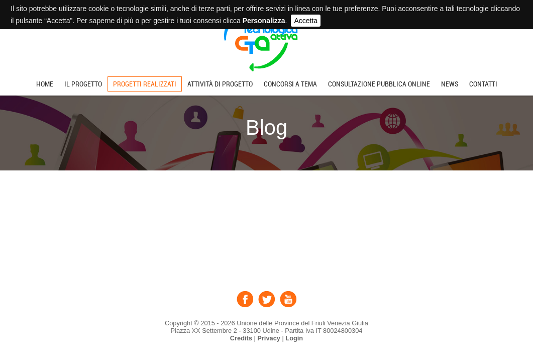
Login (294, 338)
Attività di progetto (220, 84)
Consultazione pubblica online (379, 84)
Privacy (268, 338)
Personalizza (264, 21)
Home (44, 84)
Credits (241, 338)
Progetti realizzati (144, 84)
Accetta (305, 21)
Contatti (483, 84)
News (449, 84)
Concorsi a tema (290, 84)
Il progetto (83, 84)
